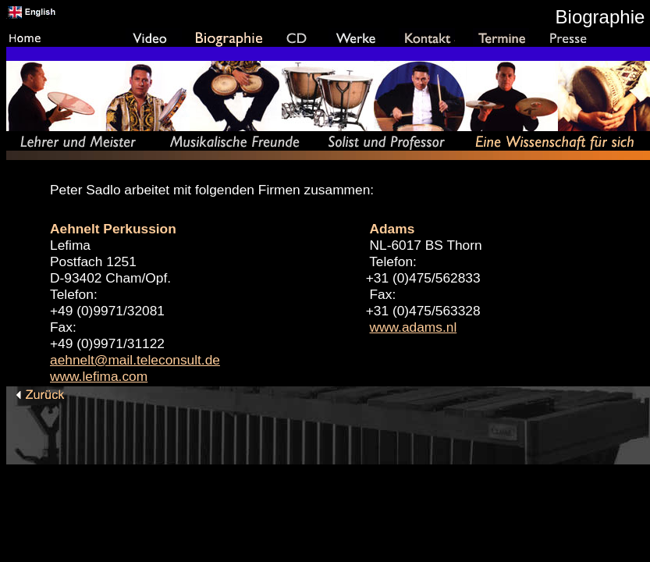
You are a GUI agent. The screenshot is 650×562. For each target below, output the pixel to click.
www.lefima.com (98, 376)
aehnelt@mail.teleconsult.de (135, 360)
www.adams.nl (413, 327)
